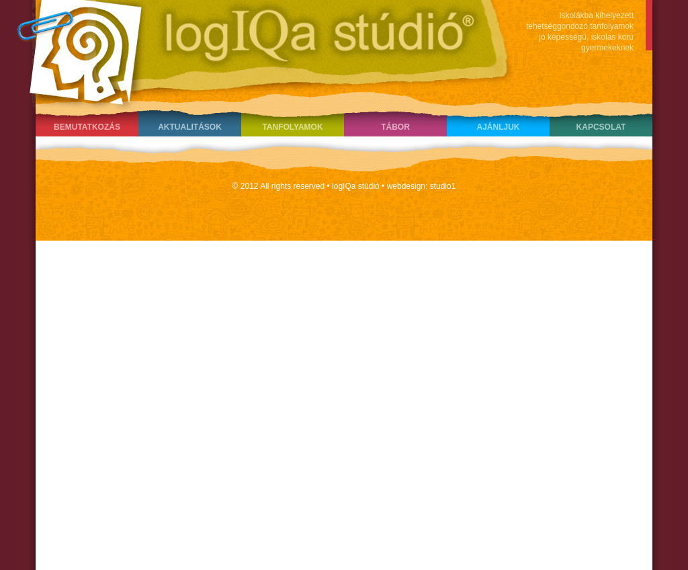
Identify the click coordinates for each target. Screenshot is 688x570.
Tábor (395, 127)
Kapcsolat (601, 127)
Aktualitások (190, 127)
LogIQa (257, 50)
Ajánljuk (497, 127)
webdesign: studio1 (421, 186)
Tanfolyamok (292, 127)
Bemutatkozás (87, 127)
